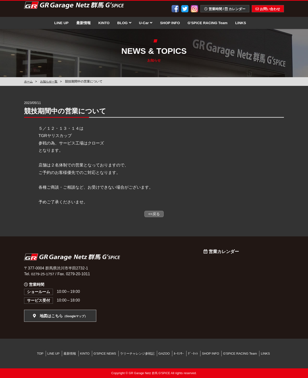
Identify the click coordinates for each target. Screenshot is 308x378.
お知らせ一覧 (50, 81)
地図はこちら (60, 316)
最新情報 (83, 23)
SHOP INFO (170, 23)
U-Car (146, 23)
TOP (40, 353)
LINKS (240, 23)
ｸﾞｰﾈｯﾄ (193, 353)
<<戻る (154, 214)
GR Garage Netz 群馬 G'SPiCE (149, 373)
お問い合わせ (268, 9)
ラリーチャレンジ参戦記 (137, 353)
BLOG (124, 23)
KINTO (103, 23)
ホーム (28, 81)
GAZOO (164, 353)
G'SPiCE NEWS (105, 353)
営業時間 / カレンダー (224, 9)
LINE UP (61, 23)
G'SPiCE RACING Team (208, 23)
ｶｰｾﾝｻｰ (179, 353)
